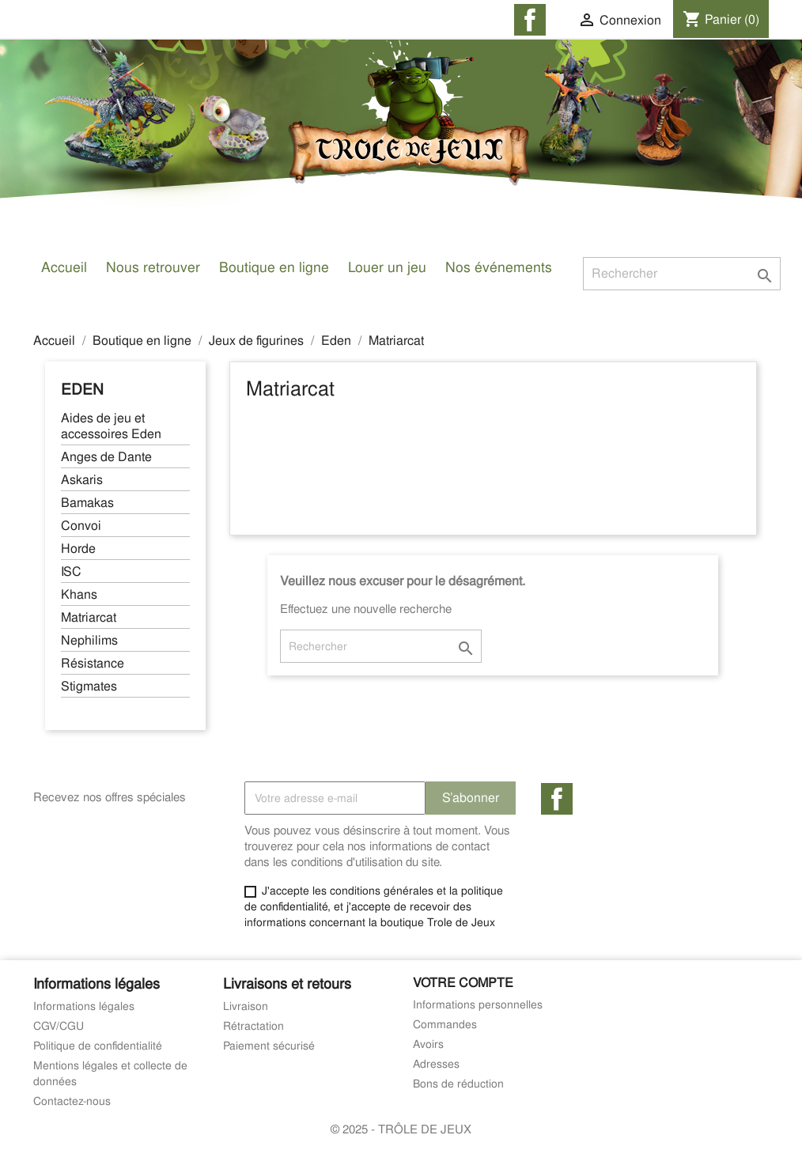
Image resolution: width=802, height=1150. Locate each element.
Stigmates (89, 686)
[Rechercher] (682, 273)
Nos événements (498, 267)
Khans (79, 595)
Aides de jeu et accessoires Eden (111, 426)
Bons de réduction (458, 1083)
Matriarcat (88, 618)
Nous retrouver (153, 267)
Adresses (436, 1064)
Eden (82, 389)
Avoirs (428, 1044)
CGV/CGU (58, 1026)
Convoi (81, 526)
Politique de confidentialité (97, 1045)
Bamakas (87, 503)
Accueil (64, 267)
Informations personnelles (478, 1004)
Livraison (245, 1006)
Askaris (82, 480)
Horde (78, 549)
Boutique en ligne (274, 267)
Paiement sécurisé (269, 1045)
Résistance (92, 663)
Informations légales (83, 1006)
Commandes (445, 1024)
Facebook (557, 799)
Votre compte (463, 982)
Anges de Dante (106, 457)
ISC (71, 572)
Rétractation (253, 1026)
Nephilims (89, 641)
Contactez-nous (72, 1101)
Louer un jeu (387, 267)
